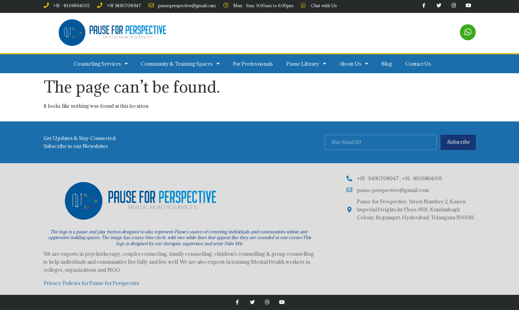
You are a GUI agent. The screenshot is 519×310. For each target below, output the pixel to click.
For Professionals (253, 63)
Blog (386, 63)
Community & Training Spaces (180, 63)
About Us (353, 63)
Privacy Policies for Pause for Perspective (92, 283)
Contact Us (418, 63)
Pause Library (306, 63)
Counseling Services (100, 63)
